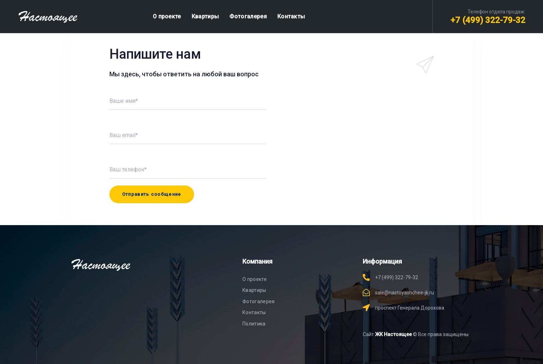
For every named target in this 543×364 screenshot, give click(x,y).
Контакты (254, 312)
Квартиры (254, 290)
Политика (254, 324)
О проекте (254, 279)
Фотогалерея (258, 301)
